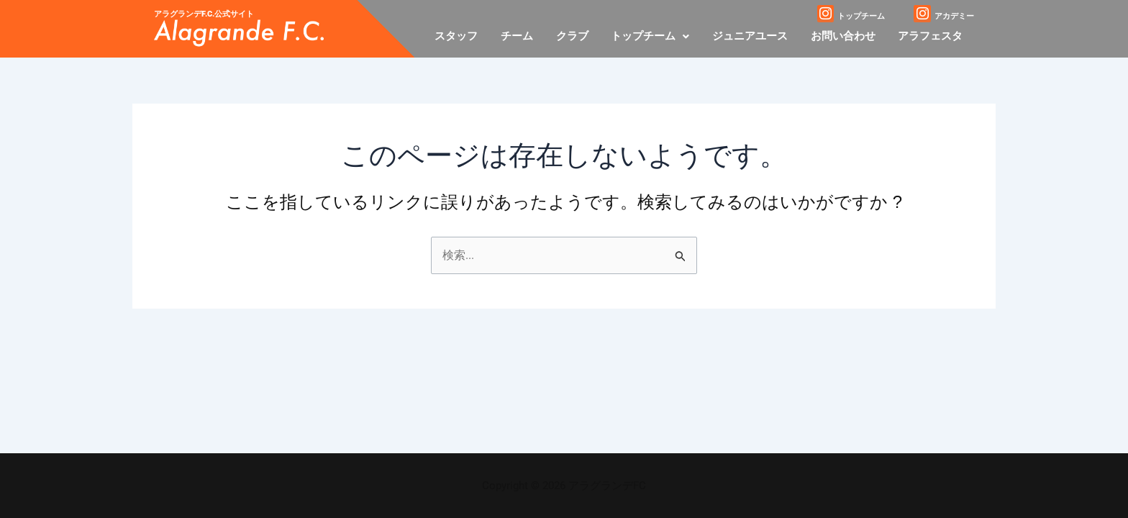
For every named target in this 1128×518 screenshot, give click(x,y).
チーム (523, 35)
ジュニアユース (753, 35)
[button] (654, 36)
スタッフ (464, 35)
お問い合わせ (844, 35)
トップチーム (654, 35)
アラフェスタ (931, 35)
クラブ (577, 35)
